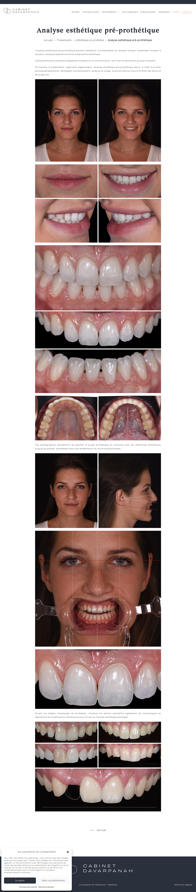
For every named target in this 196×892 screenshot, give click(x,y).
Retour (98, 830)
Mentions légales (46, 887)
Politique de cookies (28, 887)
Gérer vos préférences (53, 880)
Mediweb (112, 884)
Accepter (20, 880)
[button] (67, 852)
